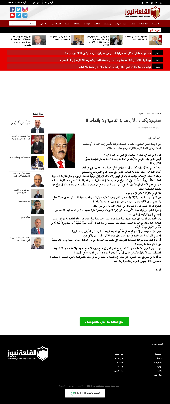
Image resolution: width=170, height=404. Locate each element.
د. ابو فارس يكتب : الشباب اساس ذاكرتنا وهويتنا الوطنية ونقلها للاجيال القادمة (21, 139)
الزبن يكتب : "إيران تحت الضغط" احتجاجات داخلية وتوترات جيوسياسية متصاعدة (21, 40)
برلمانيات (108, 23)
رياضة (67, 23)
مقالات (97, 23)
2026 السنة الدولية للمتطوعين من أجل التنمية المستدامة (20, 239)
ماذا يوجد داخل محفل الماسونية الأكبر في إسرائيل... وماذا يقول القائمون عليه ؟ (108, 52)
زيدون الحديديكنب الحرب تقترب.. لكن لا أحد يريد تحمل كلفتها (20, 124)
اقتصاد (132, 23)
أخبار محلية (143, 23)
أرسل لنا (49, 2)
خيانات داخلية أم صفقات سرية (20, 157)
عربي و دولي (121, 23)
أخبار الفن (44, 23)
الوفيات (87, 23)
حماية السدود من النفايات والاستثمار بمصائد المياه (22, 191)
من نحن (36, 2)
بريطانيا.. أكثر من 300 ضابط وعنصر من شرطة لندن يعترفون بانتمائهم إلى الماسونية (105, 59)
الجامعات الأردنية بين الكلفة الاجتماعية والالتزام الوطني (21, 174)
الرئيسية (155, 23)
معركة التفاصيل (25, 217)
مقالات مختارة (145, 113)
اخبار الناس (56, 23)
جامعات (76, 23)
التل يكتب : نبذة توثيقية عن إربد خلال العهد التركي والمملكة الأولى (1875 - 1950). (97, 40)
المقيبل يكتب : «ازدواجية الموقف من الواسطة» (60, 37)
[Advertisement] (85, 89)
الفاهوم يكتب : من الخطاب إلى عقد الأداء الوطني (136, 37)
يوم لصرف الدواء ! (24, 201)
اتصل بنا (62, 385)
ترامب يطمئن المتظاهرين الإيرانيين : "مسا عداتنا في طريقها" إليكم (115, 66)
